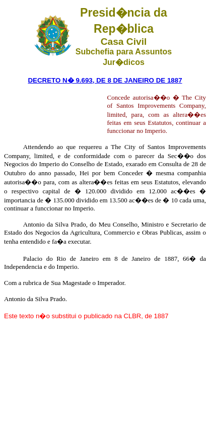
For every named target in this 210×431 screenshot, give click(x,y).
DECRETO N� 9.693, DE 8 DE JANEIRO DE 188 (103, 80)
